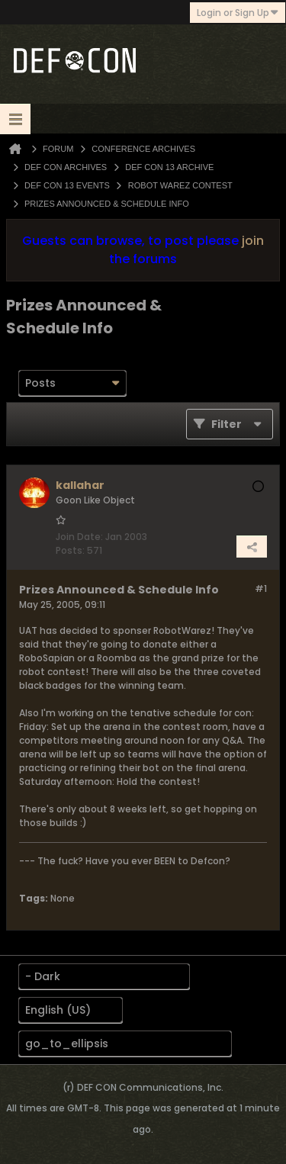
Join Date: (79, 536)
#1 (261, 588)
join (253, 240)
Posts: (70, 550)
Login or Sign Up (237, 12)
